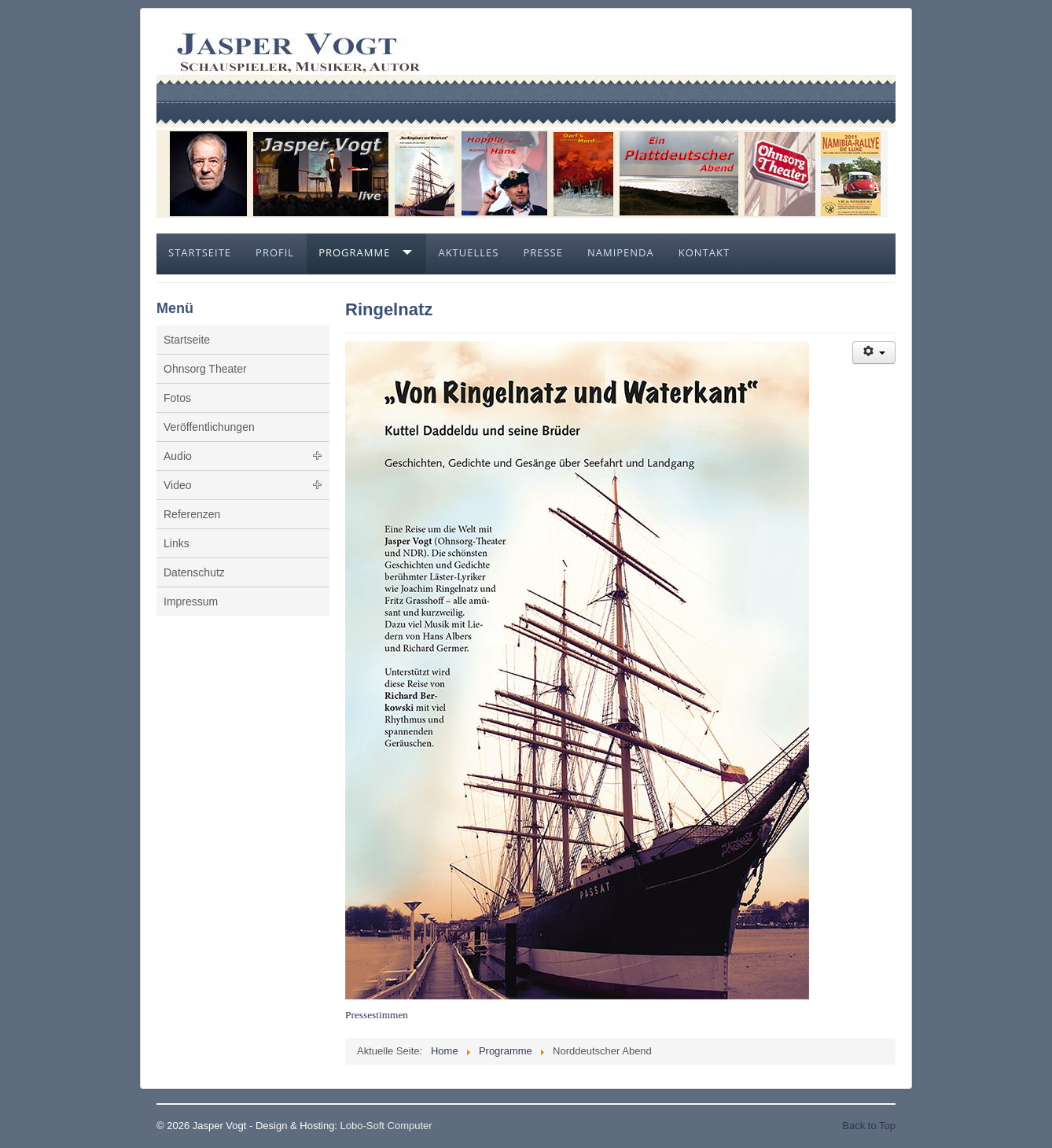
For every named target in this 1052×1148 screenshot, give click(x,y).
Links (176, 543)
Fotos (177, 398)
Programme (354, 252)
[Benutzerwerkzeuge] (874, 352)
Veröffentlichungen (209, 427)
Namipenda (620, 252)
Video (178, 485)
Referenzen (192, 514)
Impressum (191, 601)
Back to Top (869, 1125)
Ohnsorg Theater (205, 368)
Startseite (199, 252)
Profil (275, 252)
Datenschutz (194, 572)
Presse (543, 252)
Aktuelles (468, 252)
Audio (178, 456)
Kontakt (704, 252)
